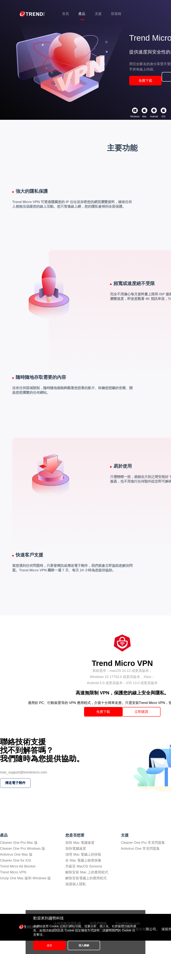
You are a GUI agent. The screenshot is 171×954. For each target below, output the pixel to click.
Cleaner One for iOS (15, 874)
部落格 (116, 14)
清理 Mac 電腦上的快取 (83, 868)
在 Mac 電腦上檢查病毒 (83, 874)
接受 (49, 945)
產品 (81, 14)
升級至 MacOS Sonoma (83, 880)
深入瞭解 (91, 945)
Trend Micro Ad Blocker (18, 880)
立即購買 (146, 721)
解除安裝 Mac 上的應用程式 (86, 886)
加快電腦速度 (75, 862)
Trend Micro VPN (13, 886)
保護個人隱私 (75, 897)
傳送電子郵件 (16, 802)
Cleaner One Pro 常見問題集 (143, 856)
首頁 (65, 14)
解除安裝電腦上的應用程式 (86, 891)
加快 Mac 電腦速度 (79, 856)
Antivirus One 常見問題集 (140, 862)
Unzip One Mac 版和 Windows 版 (25, 891)
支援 (98, 14)
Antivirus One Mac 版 (16, 868)
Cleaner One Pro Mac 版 (19, 856)
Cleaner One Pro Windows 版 (22, 862)
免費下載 (145, 88)
